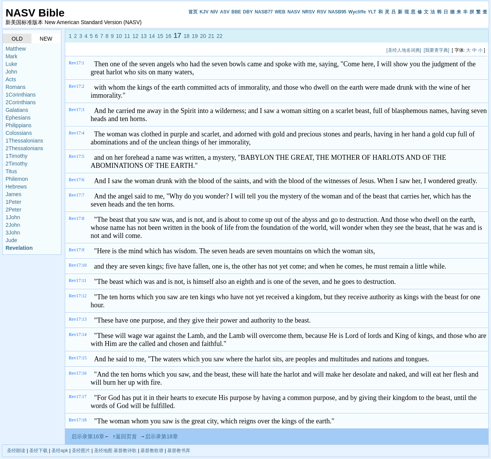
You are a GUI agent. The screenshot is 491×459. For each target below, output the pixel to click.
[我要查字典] (437, 50)
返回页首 (126, 436)
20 (203, 36)
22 (219, 36)
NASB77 (264, 12)
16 (168, 36)
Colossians (18, 133)
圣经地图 (103, 450)
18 (187, 36)
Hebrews (15, 187)
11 (127, 36)
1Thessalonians (24, 141)
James (13, 194)
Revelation (19, 248)
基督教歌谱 (151, 450)
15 (160, 36)
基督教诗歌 (125, 450)
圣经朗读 (16, 450)
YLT (372, 12)
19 (195, 36)
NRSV (308, 12)
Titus (11, 171)
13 (144, 36)
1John (12, 217)
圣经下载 (38, 450)
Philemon (16, 179)
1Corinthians (20, 95)
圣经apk (59, 450)
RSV (321, 12)
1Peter (13, 202)
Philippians (18, 125)
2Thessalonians (24, 148)
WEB (280, 12)
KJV (203, 12)
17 (177, 35)
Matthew (15, 49)
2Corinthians (20, 102)
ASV (225, 12)
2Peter (13, 210)
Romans (15, 87)
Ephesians (17, 118)
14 (152, 36)
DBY (248, 12)
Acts (10, 79)
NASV (293, 12)
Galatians (16, 110)
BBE (236, 12)
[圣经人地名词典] (403, 50)
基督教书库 (178, 450)
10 (119, 36)
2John (12, 225)
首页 (193, 12)
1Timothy (16, 156)
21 (211, 36)
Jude (11, 240)
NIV (214, 12)
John (11, 72)
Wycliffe (357, 12)
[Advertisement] (207, 50)
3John (12, 233)
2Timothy (16, 164)
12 (135, 36)
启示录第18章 (161, 436)
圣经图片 (81, 450)
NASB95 (337, 12)
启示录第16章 (87, 436)
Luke (11, 64)
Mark (11, 56)
